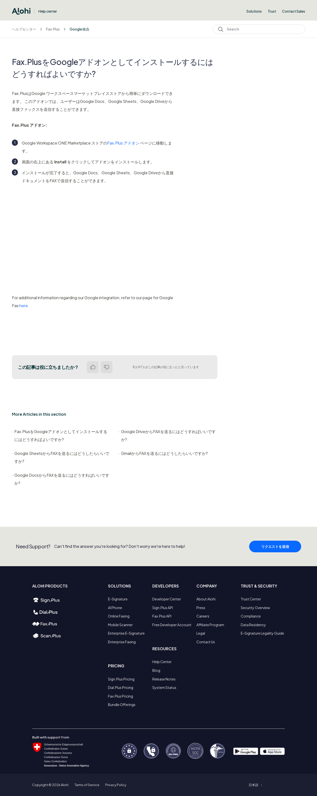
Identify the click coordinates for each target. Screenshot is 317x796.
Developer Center (166, 599)
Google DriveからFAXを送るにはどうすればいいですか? (167, 435)
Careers (202, 616)
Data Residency (253, 624)
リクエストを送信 (275, 556)
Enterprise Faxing (122, 642)
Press (200, 607)
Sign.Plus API (162, 607)
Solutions (254, 11)
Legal (200, 633)
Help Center (162, 661)
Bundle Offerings (121, 704)
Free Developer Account (171, 624)
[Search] (259, 29)
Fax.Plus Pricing (120, 696)
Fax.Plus (53, 29)
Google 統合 (79, 29)
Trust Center (251, 599)
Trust (272, 11)
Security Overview (255, 607)
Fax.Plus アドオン (123, 143)
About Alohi (205, 599)
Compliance (251, 616)
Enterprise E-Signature (126, 633)
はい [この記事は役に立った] (93, 367)
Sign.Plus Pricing (121, 679)
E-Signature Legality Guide (262, 633)
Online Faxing (119, 616)
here (23, 305)
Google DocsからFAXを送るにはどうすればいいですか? (60, 479)
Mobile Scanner (120, 624)
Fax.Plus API (161, 616)
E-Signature (118, 599)
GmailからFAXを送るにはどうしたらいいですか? (163, 453)
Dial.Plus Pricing (120, 687)
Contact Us (205, 642)
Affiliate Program (210, 624)
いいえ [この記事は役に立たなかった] (106, 367)
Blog (156, 670)
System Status (164, 687)
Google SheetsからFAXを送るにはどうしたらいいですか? (60, 457)
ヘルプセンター (24, 29)
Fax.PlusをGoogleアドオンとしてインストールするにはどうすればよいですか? (59, 435)
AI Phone (115, 607)
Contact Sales (293, 11)
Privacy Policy (115, 785)
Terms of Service (87, 785)
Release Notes (164, 679)
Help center (47, 11)
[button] (255, 785)
